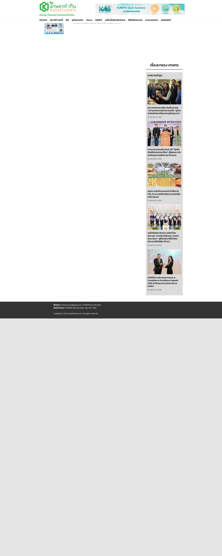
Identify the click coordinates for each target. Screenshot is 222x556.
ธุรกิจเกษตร (77, 20)
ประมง (89, 20)
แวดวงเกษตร (151, 20)
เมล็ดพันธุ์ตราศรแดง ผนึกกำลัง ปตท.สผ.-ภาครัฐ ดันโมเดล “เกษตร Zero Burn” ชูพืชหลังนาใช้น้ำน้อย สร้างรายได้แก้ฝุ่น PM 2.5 (163, 237)
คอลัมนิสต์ (166, 20)
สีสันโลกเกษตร (135, 20)
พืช (67, 20)
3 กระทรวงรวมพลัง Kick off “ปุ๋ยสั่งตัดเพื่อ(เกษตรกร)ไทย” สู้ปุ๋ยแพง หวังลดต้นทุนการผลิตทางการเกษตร (164, 152)
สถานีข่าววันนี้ (56, 20)
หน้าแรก (43, 20)
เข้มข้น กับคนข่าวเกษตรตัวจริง (57, 15)
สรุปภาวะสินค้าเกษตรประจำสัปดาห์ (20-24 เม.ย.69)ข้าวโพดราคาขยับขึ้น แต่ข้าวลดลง (164, 194)
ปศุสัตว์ (98, 20)
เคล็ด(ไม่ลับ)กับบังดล (115, 20)
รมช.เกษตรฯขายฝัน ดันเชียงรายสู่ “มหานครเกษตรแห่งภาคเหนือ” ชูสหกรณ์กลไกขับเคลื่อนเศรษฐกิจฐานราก (164, 110)
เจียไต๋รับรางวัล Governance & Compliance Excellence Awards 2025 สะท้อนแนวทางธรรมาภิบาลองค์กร (163, 282)
